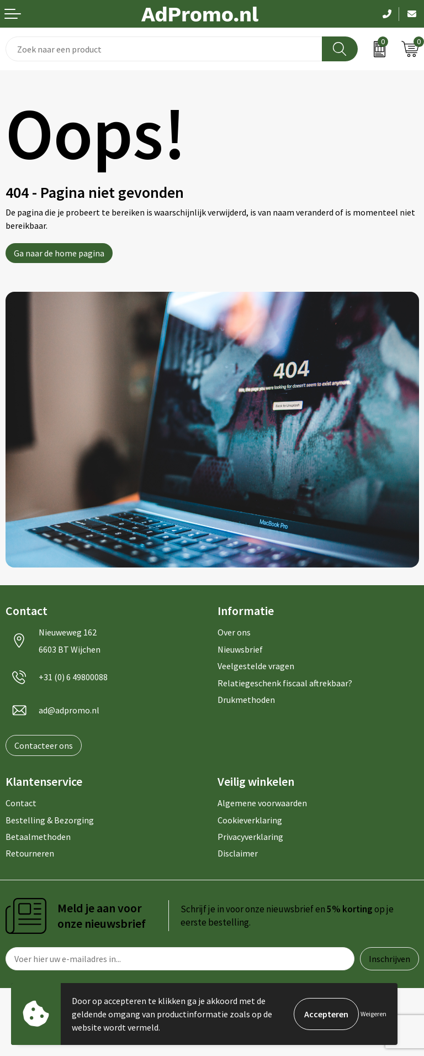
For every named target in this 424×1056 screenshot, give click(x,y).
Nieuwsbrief (240, 649)
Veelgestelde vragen (256, 665)
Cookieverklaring (250, 820)
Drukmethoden (246, 699)
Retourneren (30, 853)
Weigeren (373, 1014)
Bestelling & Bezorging (50, 820)
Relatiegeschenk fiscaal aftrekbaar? (285, 683)
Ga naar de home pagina (59, 253)
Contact (21, 802)
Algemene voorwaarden (262, 802)
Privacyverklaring (250, 836)
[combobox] (164, 48)
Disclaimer (238, 853)
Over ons (234, 632)
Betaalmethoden (38, 836)
